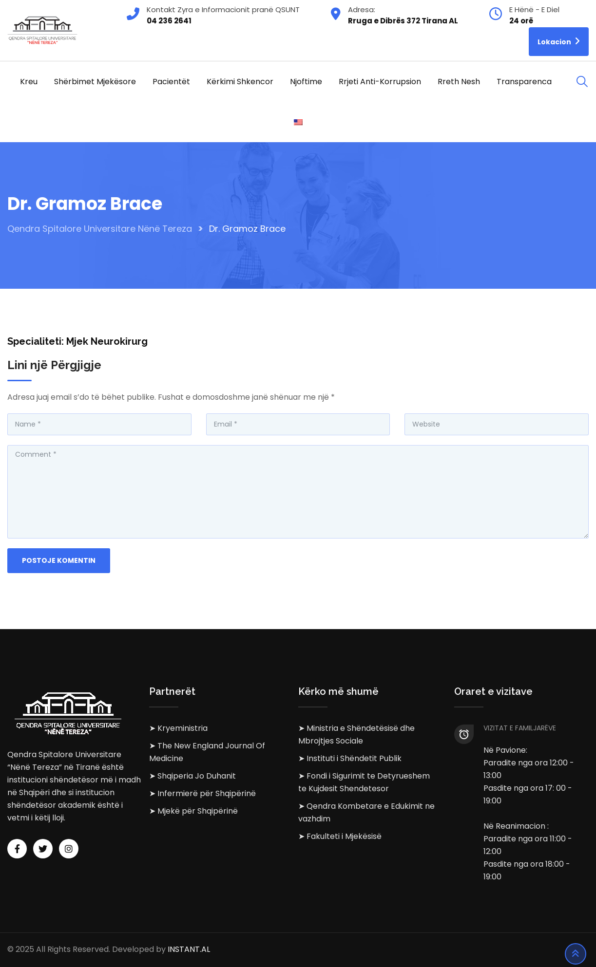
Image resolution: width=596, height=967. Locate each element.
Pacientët (171, 81)
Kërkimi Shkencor (240, 81)
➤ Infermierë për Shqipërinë (202, 793)
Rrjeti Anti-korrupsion (380, 81)
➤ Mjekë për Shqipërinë (193, 811)
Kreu (29, 81)
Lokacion (559, 41)
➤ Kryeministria (178, 728)
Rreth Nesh (459, 81)
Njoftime (306, 81)
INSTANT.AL (189, 949)
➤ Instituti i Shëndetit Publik (350, 758)
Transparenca (524, 81)
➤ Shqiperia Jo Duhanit (192, 775)
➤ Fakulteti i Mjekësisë (340, 836)
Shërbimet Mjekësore (95, 81)
